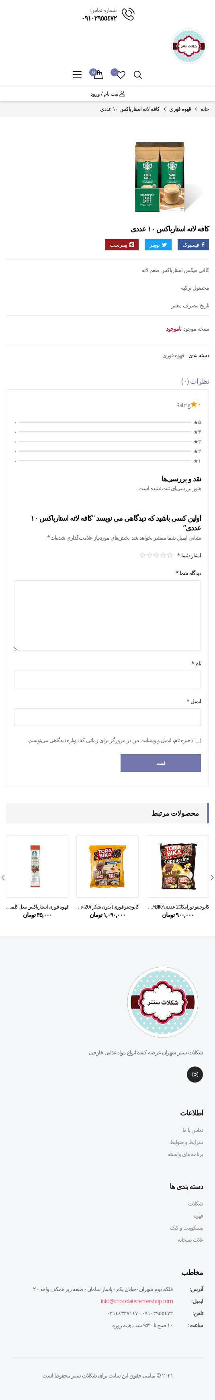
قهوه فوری (180, 109)
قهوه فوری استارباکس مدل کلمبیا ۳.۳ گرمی (37, 906)
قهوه (198, 1215)
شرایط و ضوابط (186, 1142)
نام (196, 663)
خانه (205, 109)
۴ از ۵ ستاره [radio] (149, 555)
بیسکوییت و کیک (186, 1227)
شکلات (195, 1203)
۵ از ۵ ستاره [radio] (142, 555)
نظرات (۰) (195, 381)
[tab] (107, 383)
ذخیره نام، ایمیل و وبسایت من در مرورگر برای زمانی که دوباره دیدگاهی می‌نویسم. (110, 740)
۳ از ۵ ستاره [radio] (156, 555)
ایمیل (193, 701)
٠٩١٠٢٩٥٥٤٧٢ (99, 18)
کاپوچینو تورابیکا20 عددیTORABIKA (178, 906)
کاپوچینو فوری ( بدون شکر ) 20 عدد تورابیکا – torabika (107, 906)
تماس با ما (192, 1130)
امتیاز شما (189, 555)
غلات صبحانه (190, 1239)
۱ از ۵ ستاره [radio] (169, 555)
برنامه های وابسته (185, 1154)
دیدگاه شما (188, 573)
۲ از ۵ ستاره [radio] (163, 555)
